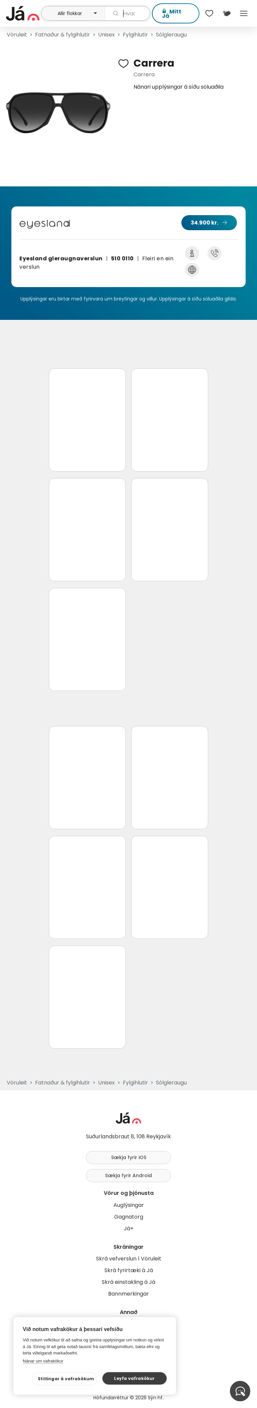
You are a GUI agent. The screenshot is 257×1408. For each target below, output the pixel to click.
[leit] (127, 13)
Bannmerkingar (128, 1294)
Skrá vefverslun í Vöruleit (128, 1258)
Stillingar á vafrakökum (66, 1379)
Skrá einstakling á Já (128, 1282)
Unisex (106, 34)
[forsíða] (22, 13)
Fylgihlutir (135, 34)
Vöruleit (17, 34)
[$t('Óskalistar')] (209, 13)
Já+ (129, 1228)
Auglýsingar (128, 1205)
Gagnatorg (128, 1217)
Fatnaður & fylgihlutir (62, 34)
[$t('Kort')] (226, 13)
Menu (244, 13)
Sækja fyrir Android (128, 1175)
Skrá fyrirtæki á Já (128, 1270)
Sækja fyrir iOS (128, 1157)
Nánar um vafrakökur (43, 1360)
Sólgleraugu (171, 34)
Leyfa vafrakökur (134, 1378)
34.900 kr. (204, 223)
